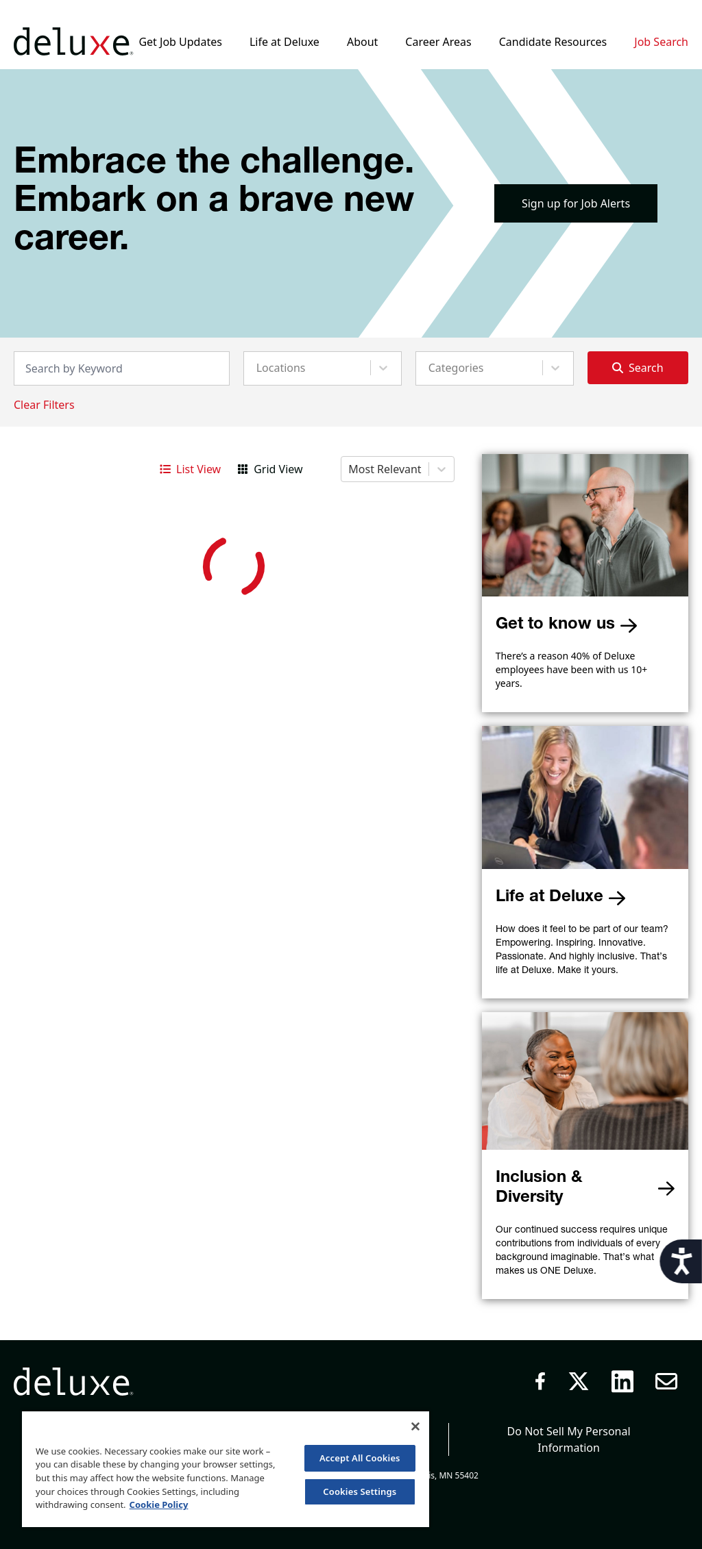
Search (638, 367)
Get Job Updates (179, 41)
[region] (225, 1468)
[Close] (415, 1426)
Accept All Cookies (359, 1458)
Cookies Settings (359, 1491)
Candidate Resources (553, 41)
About (362, 41)
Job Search (661, 41)
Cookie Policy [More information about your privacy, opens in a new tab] (159, 1504)
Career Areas (438, 41)
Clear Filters (44, 404)
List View (190, 469)
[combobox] (257, 368)
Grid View (269, 469)
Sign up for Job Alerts (576, 203)
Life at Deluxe (284, 41)
